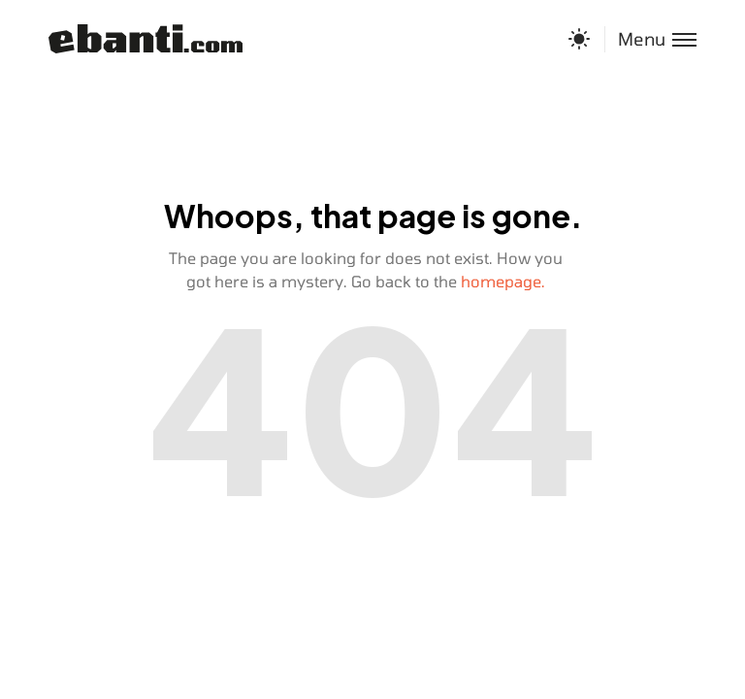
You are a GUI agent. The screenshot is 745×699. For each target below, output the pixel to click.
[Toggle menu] (650, 39)
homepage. (503, 281)
